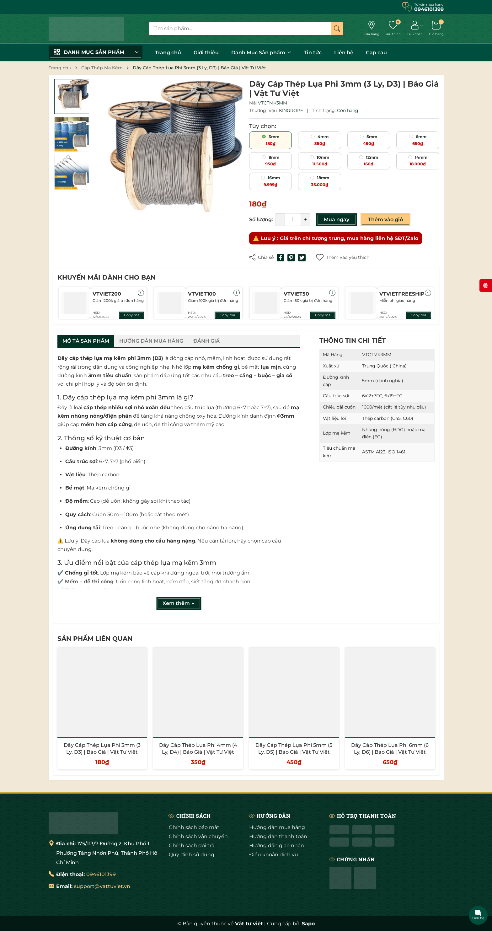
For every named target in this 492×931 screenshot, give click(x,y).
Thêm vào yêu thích (342, 257)
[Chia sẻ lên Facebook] (280, 257)
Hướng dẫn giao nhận (276, 845)
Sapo (308, 924)
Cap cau (376, 53)
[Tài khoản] (415, 28)
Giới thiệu (206, 53)
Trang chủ (168, 53)
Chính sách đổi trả (191, 845)
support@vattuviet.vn (102, 886)
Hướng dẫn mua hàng (277, 827)
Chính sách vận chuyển (198, 836)
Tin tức (313, 53)
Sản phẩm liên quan (94, 638)
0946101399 (101, 874)
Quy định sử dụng (191, 855)
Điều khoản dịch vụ (273, 855)
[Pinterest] (291, 257)
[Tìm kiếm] (337, 28)
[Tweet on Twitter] (302, 257)
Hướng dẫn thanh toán (278, 836)
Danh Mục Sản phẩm (261, 53)
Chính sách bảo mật (194, 827)
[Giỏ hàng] (436, 28)
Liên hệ (343, 53)
